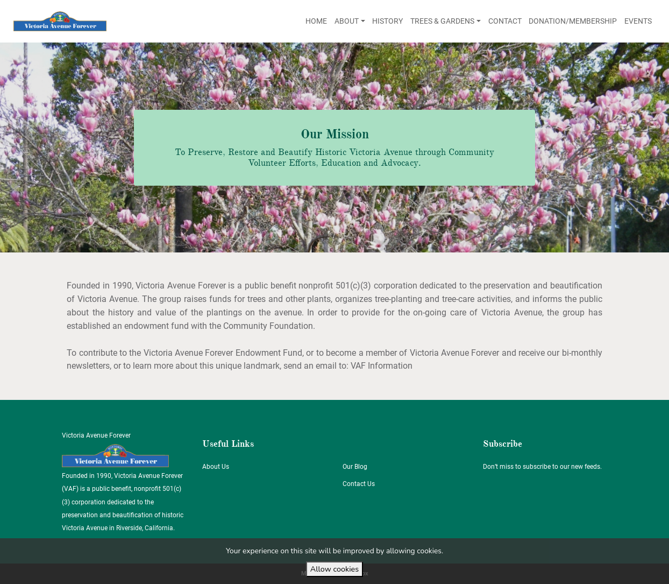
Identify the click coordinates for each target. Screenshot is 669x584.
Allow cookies (334, 569)
